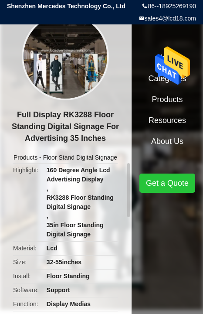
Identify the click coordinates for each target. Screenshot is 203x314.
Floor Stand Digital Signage (80, 157)
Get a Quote (167, 183)
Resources (167, 120)
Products (25, 157)
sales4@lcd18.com (170, 18)
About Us (167, 141)
